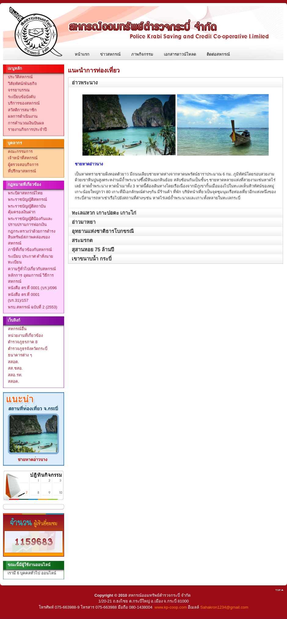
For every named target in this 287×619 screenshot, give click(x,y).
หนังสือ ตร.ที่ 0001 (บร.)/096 (32, 288)
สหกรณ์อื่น (17, 328)
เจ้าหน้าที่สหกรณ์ (23, 158)
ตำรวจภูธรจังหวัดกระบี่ (27, 348)
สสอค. (13, 381)
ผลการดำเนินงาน (23, 116)
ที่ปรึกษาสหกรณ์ (22, 171)
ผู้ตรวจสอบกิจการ (23, 164)
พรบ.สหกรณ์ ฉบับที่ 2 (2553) (32, 307)
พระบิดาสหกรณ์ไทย (25, 193)
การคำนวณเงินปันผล (26, 123)
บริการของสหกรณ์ (24, 103)
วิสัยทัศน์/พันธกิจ (22, 83)
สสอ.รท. (15, 375)
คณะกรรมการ (20, 151)
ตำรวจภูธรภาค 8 (23, 342)
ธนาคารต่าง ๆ (20, 355)
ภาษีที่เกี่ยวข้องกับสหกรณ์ (30, 249)
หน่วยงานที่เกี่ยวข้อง (25, 335)
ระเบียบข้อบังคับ (21, 96)
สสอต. (13, 361)
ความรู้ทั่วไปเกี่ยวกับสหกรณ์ (32, 269)
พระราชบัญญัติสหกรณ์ (27, 199)
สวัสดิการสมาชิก (22, 110)
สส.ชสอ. (15, 368)
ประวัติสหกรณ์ (20, 77)
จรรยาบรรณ (19, 90)
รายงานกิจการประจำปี (27, 129)
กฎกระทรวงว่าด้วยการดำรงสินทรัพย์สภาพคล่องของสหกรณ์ (31, 237)
